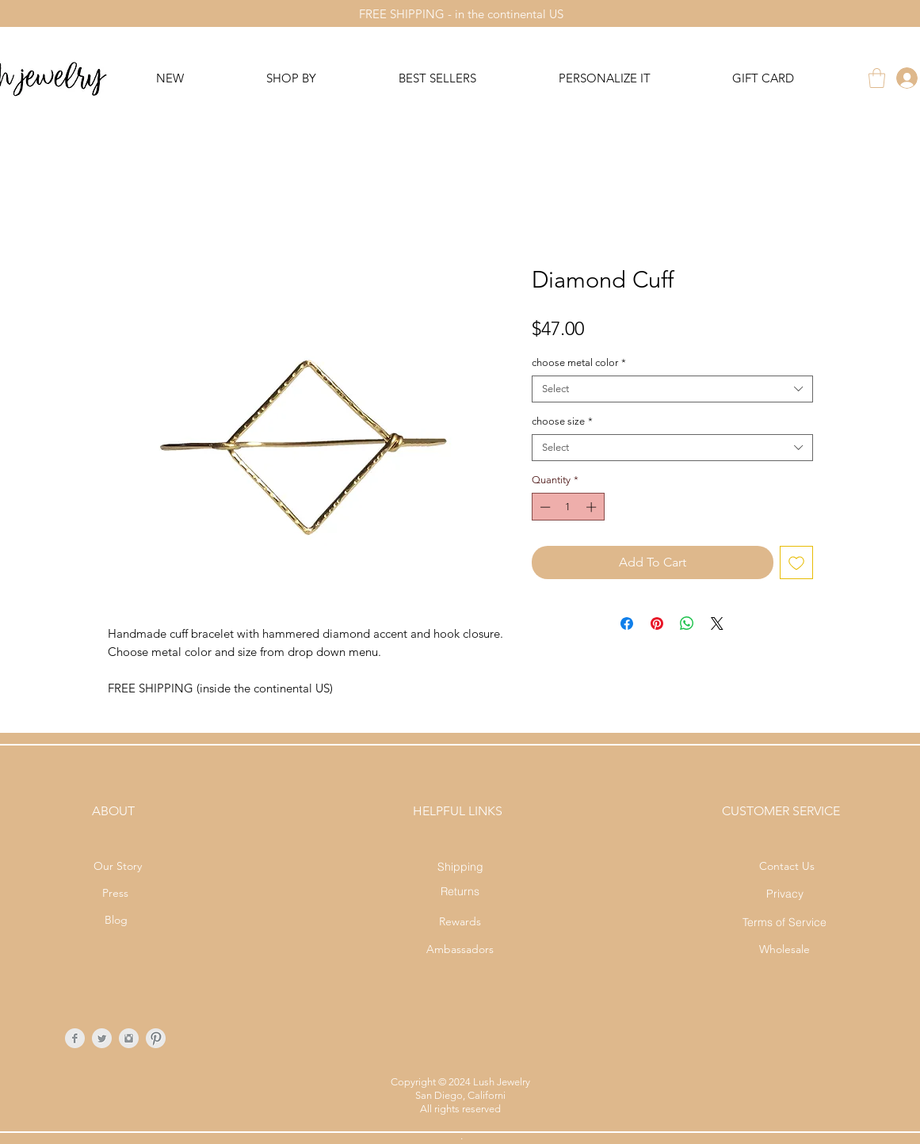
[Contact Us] (787, 866)
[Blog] (116, 920)
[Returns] (460, 891)
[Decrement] (543, 507)
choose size (562, 421)
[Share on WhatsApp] (687, 623)
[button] (876, 78)
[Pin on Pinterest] (656, 623)
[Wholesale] (785, 950)
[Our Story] (118, 866)
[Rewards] (460, 922)
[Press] (115, 893)
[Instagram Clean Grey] (129, 1038)
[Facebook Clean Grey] (75, 1038)
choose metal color (579, 362)
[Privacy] (785, 893)
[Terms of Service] (784, 921)
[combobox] (672, 389)
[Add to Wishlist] (796, 562)
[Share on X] (717, 623)
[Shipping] (460, 866)
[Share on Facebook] (626, 623)
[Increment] (592, 507)
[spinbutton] (567, 507)
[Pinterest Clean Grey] (156, 1038)
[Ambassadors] (460, 949)
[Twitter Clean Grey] (102, 1038)
